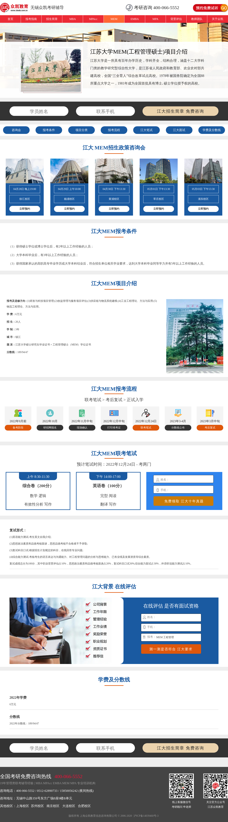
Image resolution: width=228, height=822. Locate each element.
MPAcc (93, 19)
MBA (72, 19)
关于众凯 (217, 19)
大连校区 (68, 806)
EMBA (135, 19)
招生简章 (52, 19)
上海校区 (22, 806)
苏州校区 (37, 806)
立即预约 (24, 208)
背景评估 (176, 19)
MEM (114, 19)
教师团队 (197, 19)
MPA (155, 19)
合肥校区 (84, 806)
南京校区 (53, 806)
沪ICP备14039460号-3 (146, 815)
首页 (10, 19)
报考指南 (31, 19)
